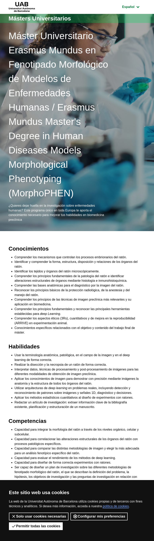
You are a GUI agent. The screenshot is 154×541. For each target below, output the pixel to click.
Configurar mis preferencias (99, 516)
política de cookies (116, 506)
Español (133, 6)
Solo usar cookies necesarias (38, 516)
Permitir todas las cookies (35, 526)
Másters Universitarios (40, 18)
